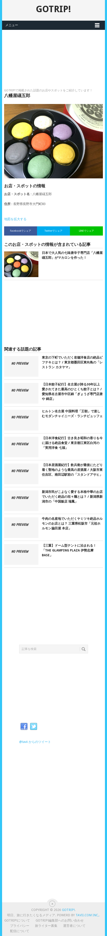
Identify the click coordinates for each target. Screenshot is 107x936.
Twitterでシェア (53, 230)
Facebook (24, 726)
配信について (19, 931)
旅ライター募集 (46, 926)
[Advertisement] (53, 53)
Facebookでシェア (20, 230)
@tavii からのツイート (35, 742)
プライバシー (19, 926)
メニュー (11, 25)
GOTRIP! (53, 9)
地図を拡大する (15, 219)
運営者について (74, 926)
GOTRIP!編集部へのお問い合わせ (60, 920)
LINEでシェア (86, 230)
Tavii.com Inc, (87, 915)
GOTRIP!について (17, 920)
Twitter (33, 726)
